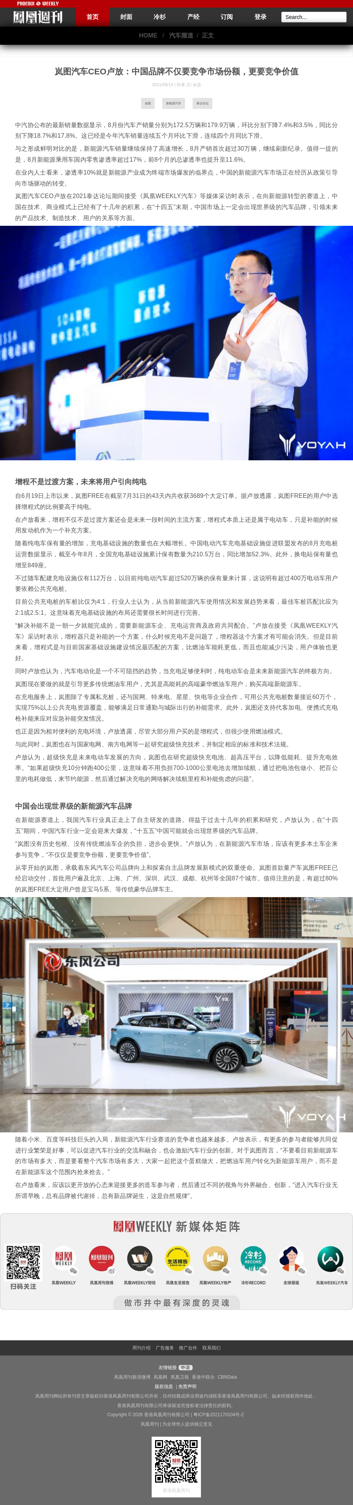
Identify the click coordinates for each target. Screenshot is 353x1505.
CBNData (227, 1377)
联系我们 (211, 1348)
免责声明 (187, 1386)
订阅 (227, 17)
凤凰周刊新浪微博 (132, 1377)
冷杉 (160, 17)
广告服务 (165, 1348)
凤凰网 (160, 1377)
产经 (193, 17)
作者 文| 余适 (189, 84)
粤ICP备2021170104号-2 (218, 1414)
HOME (148, 35)
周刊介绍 (141, 1348)
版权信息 (164, 1386)
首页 (92, 17)
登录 (260, 17)
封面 (126, 17)
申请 (184, 1367)
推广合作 (188, 1348)
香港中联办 (203, 1377)
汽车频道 (181, 35)
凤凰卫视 (180, 1377)
